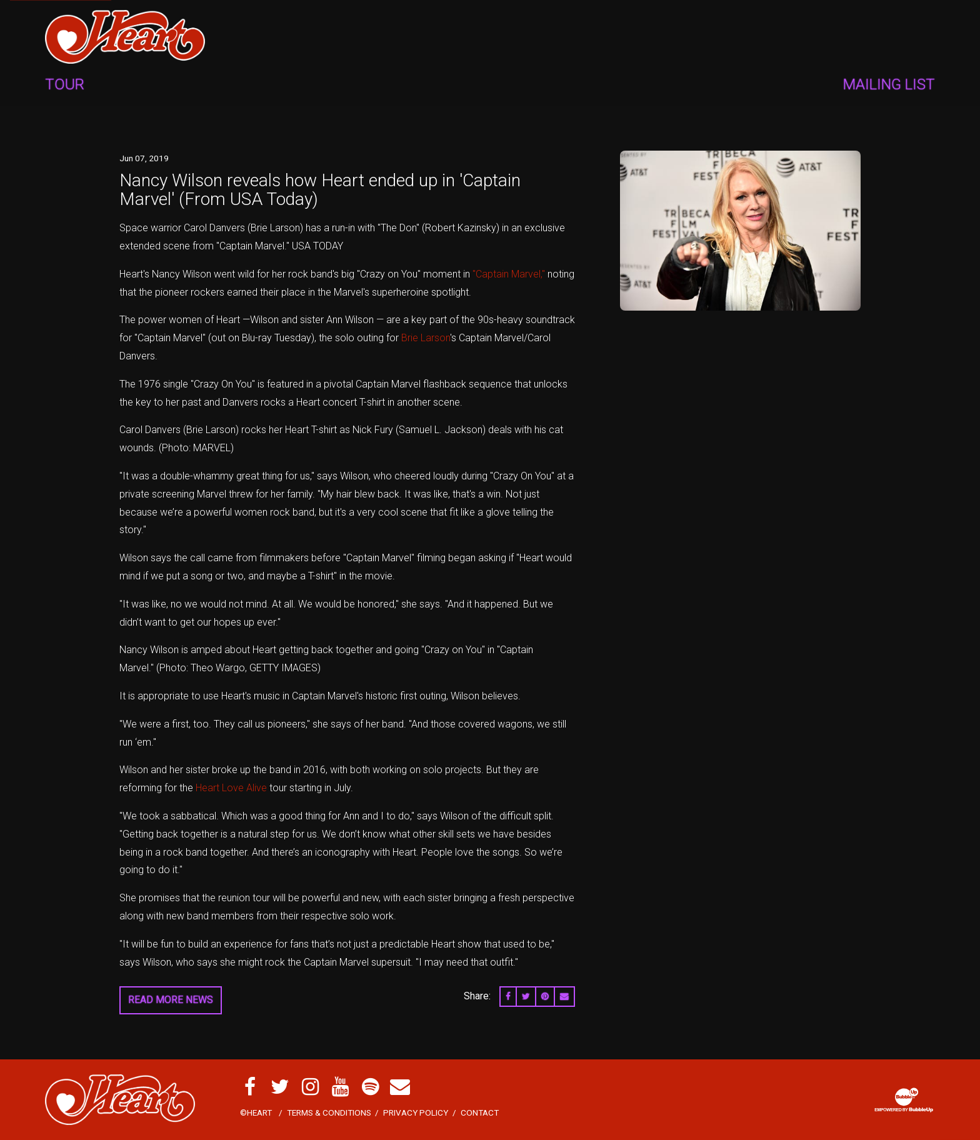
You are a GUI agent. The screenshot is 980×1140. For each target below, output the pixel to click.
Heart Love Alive (231, 788)
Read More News (170, 1000)
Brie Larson (425, 338)
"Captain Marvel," (508, 274)
